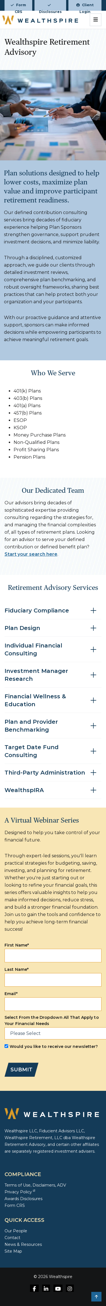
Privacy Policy (20, 1191)
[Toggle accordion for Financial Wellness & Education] (53, 700)
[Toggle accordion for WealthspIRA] (53, 790)
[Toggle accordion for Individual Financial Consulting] (53, 649)
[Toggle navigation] (96, 19)
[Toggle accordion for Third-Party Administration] (53, 772)
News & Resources (23, 1244)
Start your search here (31, 554)
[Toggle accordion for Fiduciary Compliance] (53, 610)
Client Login (85, 7)
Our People (16, 1230)
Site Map (13, 1251)
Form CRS (18, 7)
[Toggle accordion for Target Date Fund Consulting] (53, 751)
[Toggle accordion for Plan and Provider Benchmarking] (53, 725)
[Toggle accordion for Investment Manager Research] (53, 675)
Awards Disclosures (23, 1198)
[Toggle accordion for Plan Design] (53, 628)
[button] (96, 1296)
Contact (12, 1237)
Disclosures (50, 7)
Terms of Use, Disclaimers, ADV (35, 1185)
